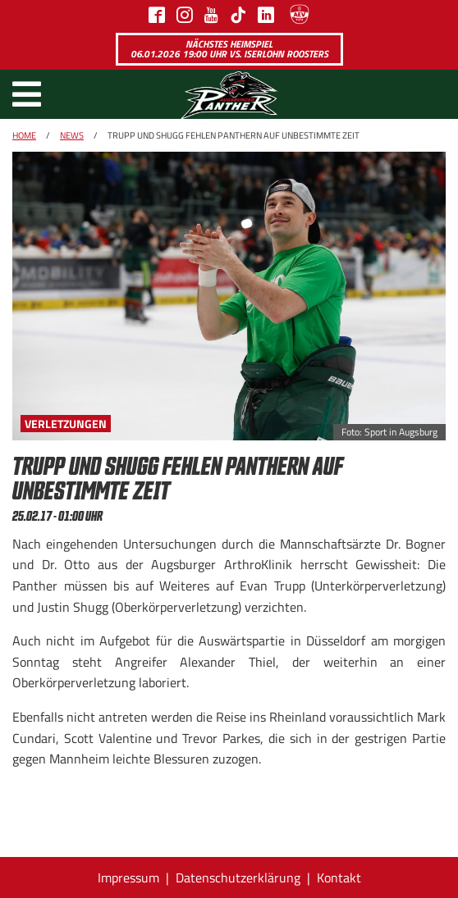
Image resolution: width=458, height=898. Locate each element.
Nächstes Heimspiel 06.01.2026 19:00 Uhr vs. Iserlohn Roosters (229, 49)
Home (24, 135)
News (72, 135)
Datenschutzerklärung (238, 877)
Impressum (128, 877)
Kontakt (339, 877)
